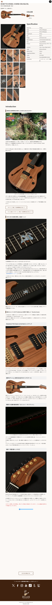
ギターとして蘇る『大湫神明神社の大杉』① (17, 207)
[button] (22, 36)
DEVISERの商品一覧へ (26, 573)
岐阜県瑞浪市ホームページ (11, 273)
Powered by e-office (26, 603)
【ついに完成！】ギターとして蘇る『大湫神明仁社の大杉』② (19, 211)
